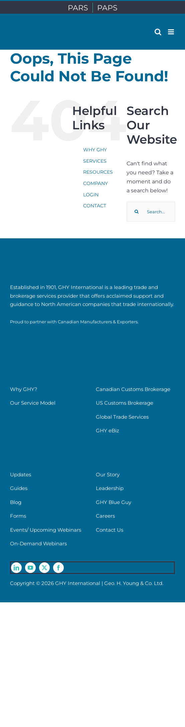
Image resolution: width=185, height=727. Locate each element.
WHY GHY (95, 150)
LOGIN (91, 195)
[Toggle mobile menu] (171, 31)
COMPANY (95, 183)
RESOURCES (98, 172)
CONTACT (94, 206)
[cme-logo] (33, 332)
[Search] (137, 212)
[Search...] (151, 212)
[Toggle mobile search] (158, 31)
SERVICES (95, 161)
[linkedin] (16, 567)
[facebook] (58, 567)
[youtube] (30, 567)
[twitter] (44, 567)
